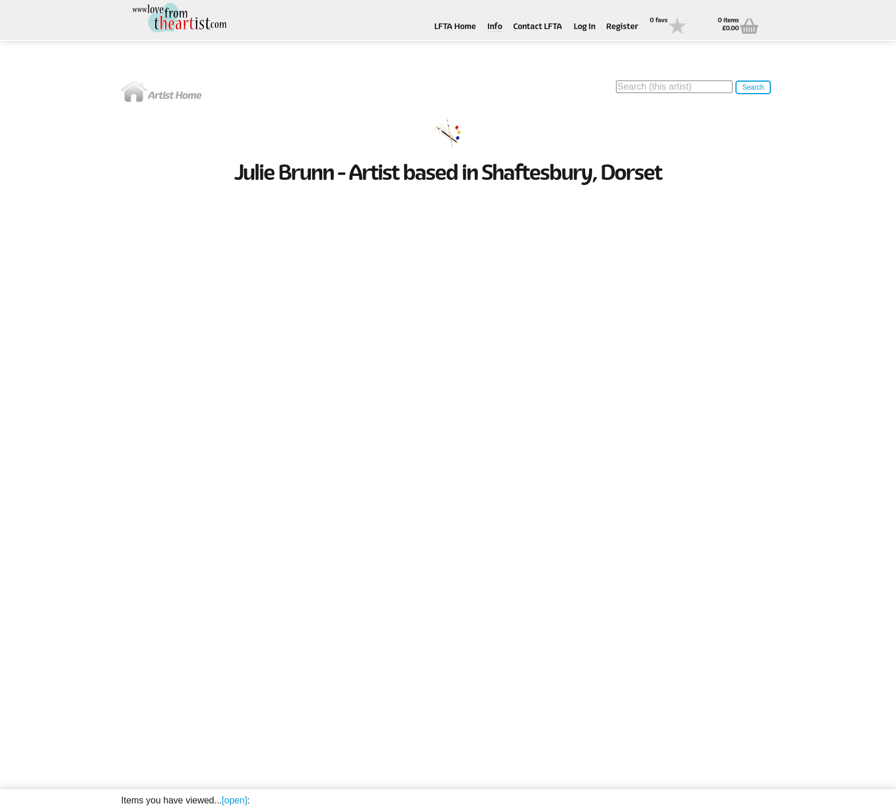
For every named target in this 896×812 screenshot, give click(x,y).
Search (753, 87)
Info (494, 27)
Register (622, 27)
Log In (584, 27)
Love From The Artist (178, 18)
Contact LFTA (537, 27)
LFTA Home (455, 27)
